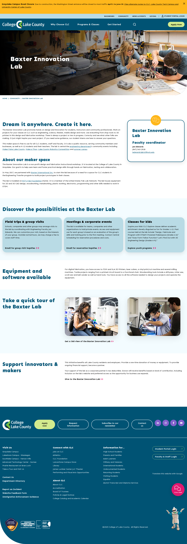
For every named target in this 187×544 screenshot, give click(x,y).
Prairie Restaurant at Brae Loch (16, 465)
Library (56, 465)
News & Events (139, 16)
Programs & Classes (88, 24)
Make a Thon (31, 149)
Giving (153, 16)
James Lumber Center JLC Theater (68, 469)
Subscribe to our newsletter (110, 424)
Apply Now (176, 24)
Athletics (56, 455)
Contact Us (8, 477)
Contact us (142, 424)
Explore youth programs (140, 248)
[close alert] (184, 3)
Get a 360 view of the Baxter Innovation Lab (87, 341)
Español (106, 479)
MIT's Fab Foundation (32, 181)
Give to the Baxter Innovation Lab (82, 379)
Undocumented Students (114, 469)
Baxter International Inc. (42, 172)
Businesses (109, 16)
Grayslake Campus (10, 451)
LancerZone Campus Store (64, 462)
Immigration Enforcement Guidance (20, 497)
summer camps (80, 149)
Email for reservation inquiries (81, 248)
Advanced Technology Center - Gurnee (19, 462)
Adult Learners (109, 458)
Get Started (114, 24)
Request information (73, 424)
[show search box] (135, 24)
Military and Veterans (112, 462)
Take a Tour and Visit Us (13, 469)
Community (123, 16)
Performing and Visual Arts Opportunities (71, 472)
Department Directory (13, 481)
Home (4, 98)
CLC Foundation (60, 458)
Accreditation (59, 488)
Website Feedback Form (14, 493)
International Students (113, 465)
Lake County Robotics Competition (53, 149)
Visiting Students (110, 476)
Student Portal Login (173, 16)
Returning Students (111, 472)
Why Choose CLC (60, 24)
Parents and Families (112, 455)
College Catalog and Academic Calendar (71, 498)
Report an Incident (12, 489)
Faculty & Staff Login (166, 456)
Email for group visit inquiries (20, 248)
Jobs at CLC (58, 451)
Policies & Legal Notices (63, 495)
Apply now (45, 424)
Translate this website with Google (167, 473)
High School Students (112, 451)
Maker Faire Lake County (13, 149)
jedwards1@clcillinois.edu (143, 152)
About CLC (57, 484)
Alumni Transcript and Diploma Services (120, 483)
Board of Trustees (60, 491)
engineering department (80, 146)
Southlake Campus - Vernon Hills (16, 458)
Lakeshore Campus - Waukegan (16, 455)
